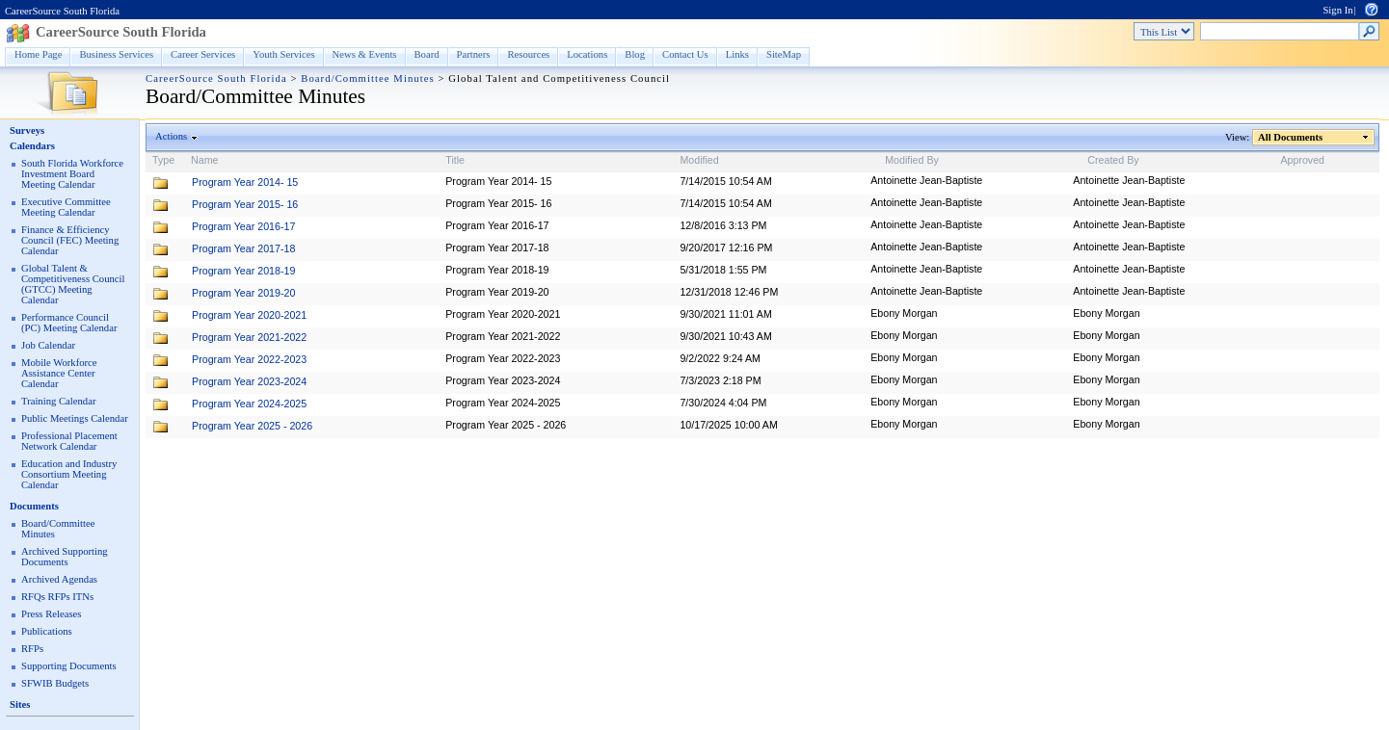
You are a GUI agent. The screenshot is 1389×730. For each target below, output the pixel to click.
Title (455, 160)
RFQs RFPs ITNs (57, 596)
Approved (1302, 160)
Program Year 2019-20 (243, 293)
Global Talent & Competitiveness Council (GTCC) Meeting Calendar (72, 284)
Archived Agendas (59, 579)
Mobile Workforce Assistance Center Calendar (59, 373)
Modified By (912, 160)
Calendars (32, 146)
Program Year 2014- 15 (245, 182)
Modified (699, 160)
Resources (528, 54)
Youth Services (283, 54)
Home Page (38, 54)
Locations (587, 54)
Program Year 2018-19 (243, 270)
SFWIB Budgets (55, 683)
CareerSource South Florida (62, 11)
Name (204, 160)
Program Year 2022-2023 (249, 359)
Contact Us (685, 54)
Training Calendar (58, 401)
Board (427, 54)
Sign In (1337, 10)
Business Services (116, 54)
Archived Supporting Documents (64, 556)
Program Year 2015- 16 (245, 204)
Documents (34, 506)
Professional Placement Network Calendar (69, 441)
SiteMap (783, 54)
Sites (20, 704)
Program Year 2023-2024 (249, 381)
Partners (474, 54)
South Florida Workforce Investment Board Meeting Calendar (72, 174)
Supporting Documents (69, 666)
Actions (171, 136)
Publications (46, 631)
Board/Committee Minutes (368, 78)
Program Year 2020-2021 (249, 315)
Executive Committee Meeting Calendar (66, 207)
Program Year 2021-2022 (249, 337)
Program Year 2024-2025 (249, 403)
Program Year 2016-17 (243, 226)
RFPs (32, 648)
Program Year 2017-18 (243, 248)
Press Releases (51, 614)
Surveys (27, 130)
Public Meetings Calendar (74, 418)
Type (163, 160)
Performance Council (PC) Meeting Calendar (69, 322)
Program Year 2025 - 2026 (252, 425)
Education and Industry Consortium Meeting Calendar (69, 474)
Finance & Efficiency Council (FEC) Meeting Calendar (70, 240)
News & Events (365, 54)
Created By (1112, 160)
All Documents (1290, 137)
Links (737, 54)
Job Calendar (48, 345)
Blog (635, 54)
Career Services (203, 54)
